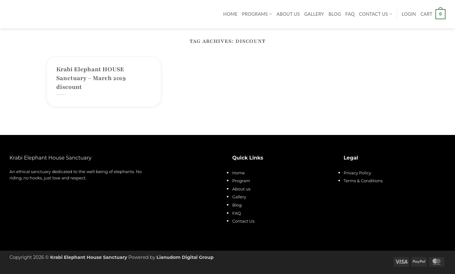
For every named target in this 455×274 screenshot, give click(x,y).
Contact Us (375, 14)
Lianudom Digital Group (185, 257)
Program (241, 180)
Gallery (314, 14)
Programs (257, 14)
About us (241, 189)
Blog (335, 14)
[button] (409, 14)
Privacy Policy (357, 173)
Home (230, 14)
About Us (288, 14)
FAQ (350, 14)
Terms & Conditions (363, 180)
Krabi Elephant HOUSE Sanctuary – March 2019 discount (91, 78)
